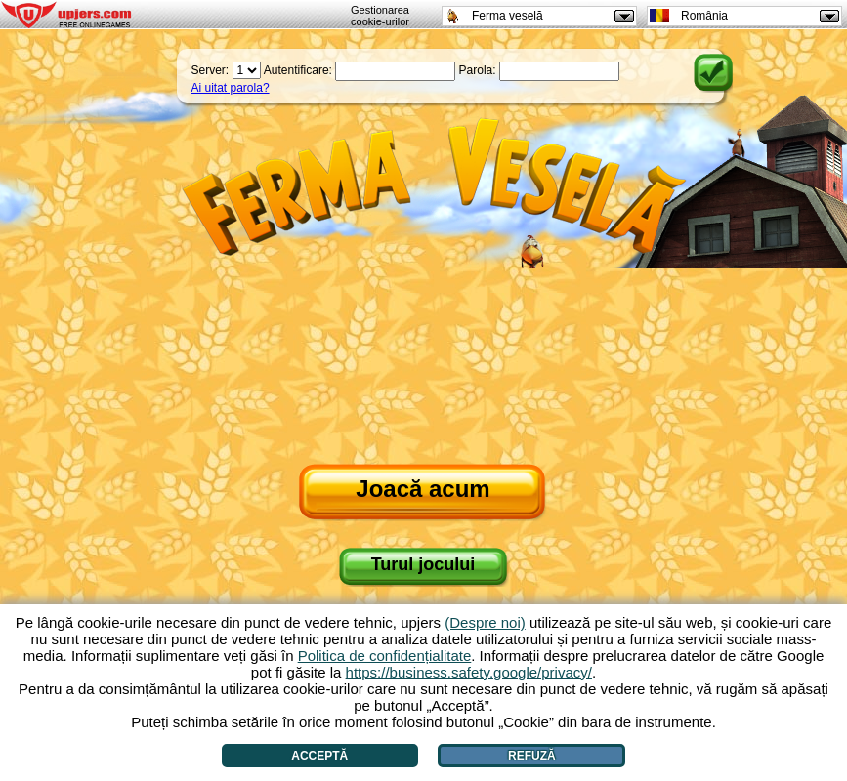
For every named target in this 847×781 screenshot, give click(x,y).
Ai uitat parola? (230, 88)
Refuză (532, 755)
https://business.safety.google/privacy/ (469, 672)
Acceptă (319, 755)
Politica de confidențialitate (385, 655)
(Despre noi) (485, 622)
